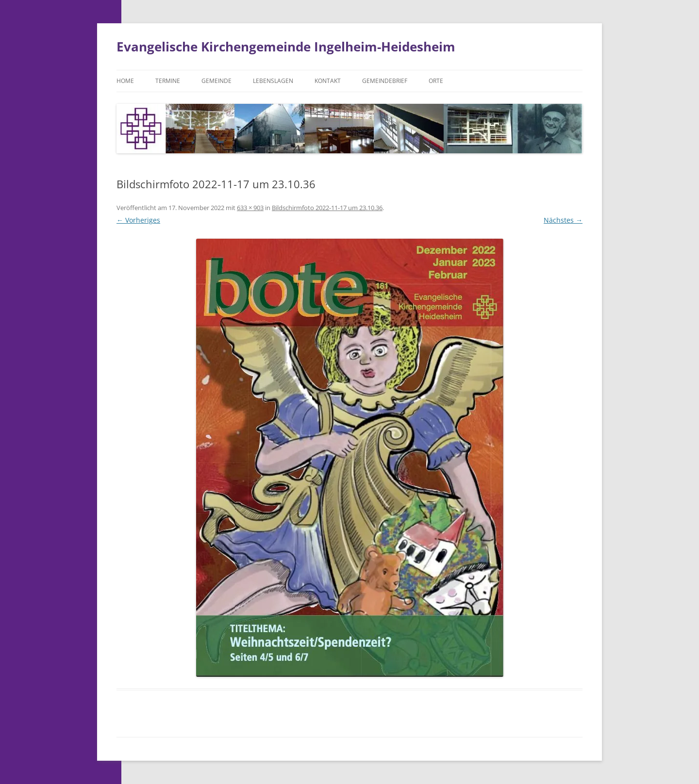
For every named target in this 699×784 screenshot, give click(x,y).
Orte (436, 81)
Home (125, 81)
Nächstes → (563, 220)
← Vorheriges (138, 220)
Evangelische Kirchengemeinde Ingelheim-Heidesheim (285, 46)
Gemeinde (216, 81)
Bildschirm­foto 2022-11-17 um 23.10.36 (327, 207)
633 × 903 (250, 207)
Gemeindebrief (384, 81)
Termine (167, 81)
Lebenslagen (273, 81)
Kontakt (328, 81)
